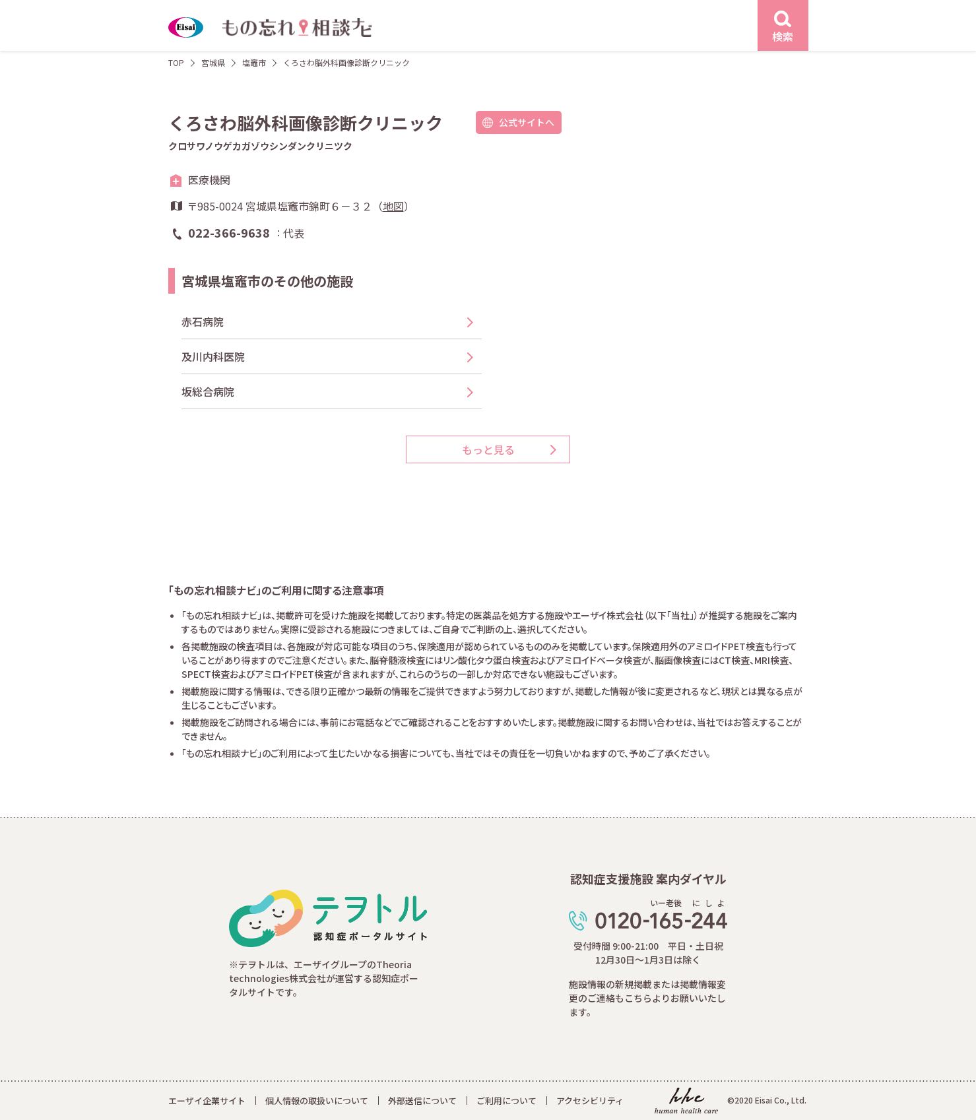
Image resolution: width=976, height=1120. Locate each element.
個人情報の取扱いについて (316, 1100)
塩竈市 (254, 62)
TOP (176, 62)
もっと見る (488, 449)
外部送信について (422, 1100)
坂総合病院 (207, 391)
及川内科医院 (213, 356)
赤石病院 (202, 321)
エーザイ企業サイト (206, 1100)
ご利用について (506, 1100)
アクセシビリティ (590, 1100)
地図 (393, 206)
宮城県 (213, 62)
